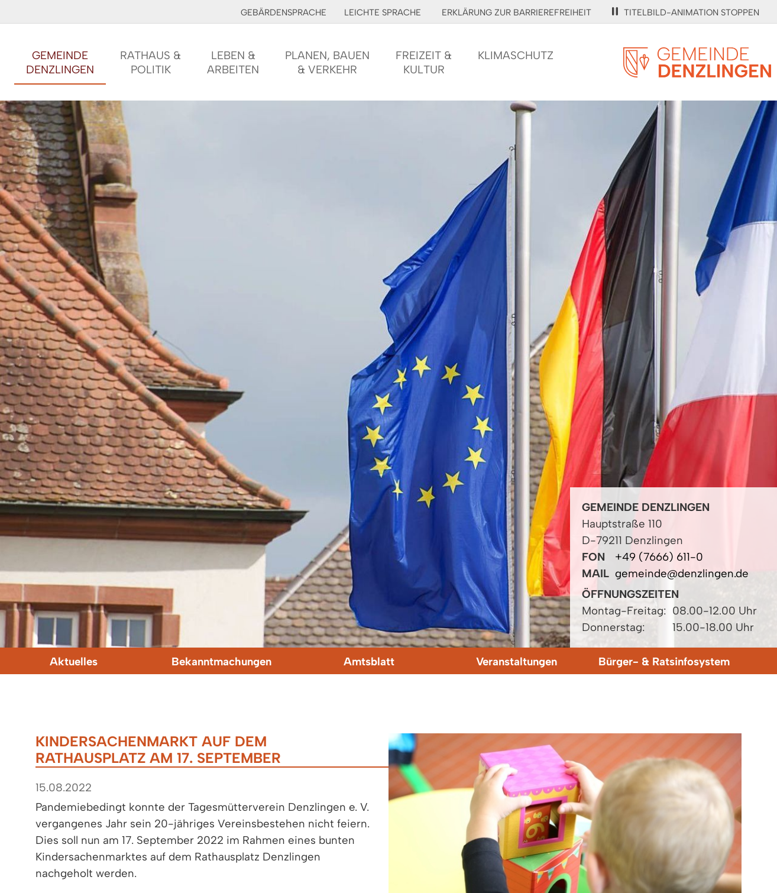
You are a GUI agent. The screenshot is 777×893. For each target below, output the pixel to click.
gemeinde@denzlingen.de (682, 573)
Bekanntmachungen (221, 661)
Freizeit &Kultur (424, 62)
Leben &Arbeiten (233, 62)
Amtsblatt (369, 661)
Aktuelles (74, 661)
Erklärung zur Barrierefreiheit (516, 12)
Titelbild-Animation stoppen (685, 12)
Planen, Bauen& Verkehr (327, 62)
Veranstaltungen (516, 661)
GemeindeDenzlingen (60, 62)
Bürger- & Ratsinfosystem (664, 661)
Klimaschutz (515, 55)
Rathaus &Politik (150, 62)
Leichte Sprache (382, 12)
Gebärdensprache (283, 12)
